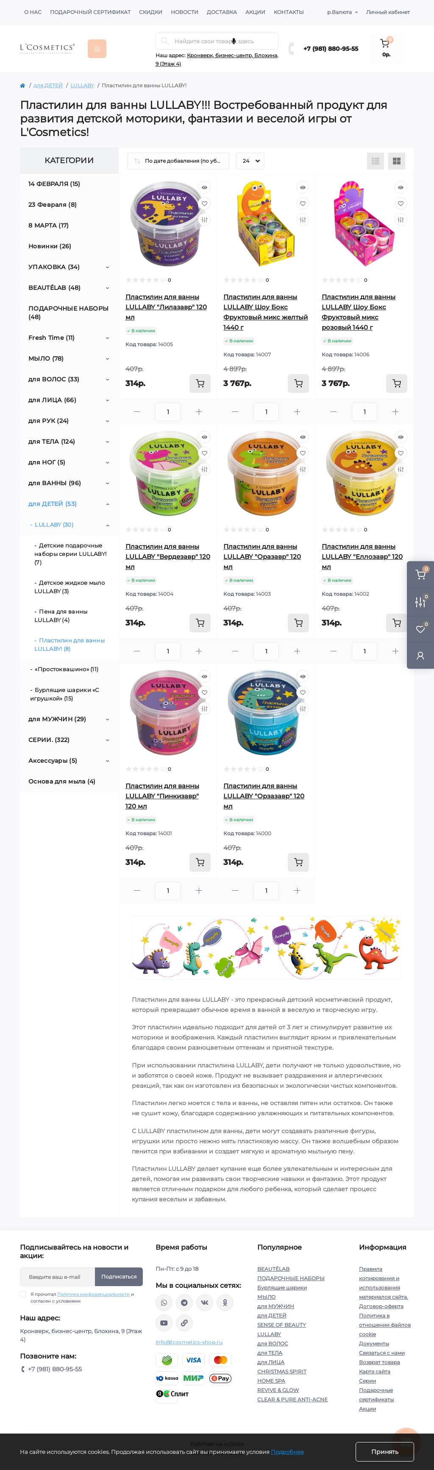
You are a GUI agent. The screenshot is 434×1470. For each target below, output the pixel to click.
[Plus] (199, 411)
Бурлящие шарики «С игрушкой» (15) (64, 694)
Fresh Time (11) (51, 338)
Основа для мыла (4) (62, 781)
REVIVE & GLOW (278, 1390)
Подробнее (287, 1451)
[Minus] (137, 411)
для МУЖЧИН (275, 1306)
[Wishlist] (204, 203)
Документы (374, 1343)
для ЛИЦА (270, 1362)
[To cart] (200, 383)
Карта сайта (374, 1371)
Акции (255, 12)
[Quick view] (204, 187)
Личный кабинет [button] (388, 12)
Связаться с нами (382, 1353)
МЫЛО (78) (46, 358)
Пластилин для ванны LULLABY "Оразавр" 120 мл (262, 556)
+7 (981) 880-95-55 (330, 49)
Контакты (289, 12)
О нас (33, 12)
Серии (367, 1381)
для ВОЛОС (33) (53, 379)
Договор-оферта (381, 1306)
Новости (184, 12)
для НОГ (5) (46, 462)
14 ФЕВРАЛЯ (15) (54, 184)
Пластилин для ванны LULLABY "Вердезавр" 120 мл (167, 556)
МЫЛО (266, 1297)
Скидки (150, 12)
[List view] (375, 161)
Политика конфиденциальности (93, 1294)
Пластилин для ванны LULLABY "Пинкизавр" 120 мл (162, 796)
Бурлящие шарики (282, 1287)
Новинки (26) (50, 246)
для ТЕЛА (269, 1353)
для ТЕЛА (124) (51, 441)
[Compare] (204, 219)
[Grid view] (396, 161)
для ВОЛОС (272, 1343)
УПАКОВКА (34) (54, 267)
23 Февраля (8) (52, 204)
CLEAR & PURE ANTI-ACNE (292, 1399)
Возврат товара (379, 1362)
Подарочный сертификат (90, 12)
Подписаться (118, 1276)
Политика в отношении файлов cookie (385, 1324)
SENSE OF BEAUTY (281, 1325)
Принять (384, 1452)
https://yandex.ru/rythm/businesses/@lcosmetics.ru (184, 1323)
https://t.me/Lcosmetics (184, 1302)
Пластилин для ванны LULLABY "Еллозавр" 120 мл (362, 556)
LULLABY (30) (54, 524)
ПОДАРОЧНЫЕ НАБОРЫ (291, 1278)
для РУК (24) (48, 421)
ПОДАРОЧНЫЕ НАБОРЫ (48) (68, 313)
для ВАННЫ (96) (54, 483)
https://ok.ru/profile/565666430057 (225, 1302)
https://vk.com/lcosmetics (205, 1302)
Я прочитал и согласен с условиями (82, 1297)
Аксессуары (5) (52, 760)
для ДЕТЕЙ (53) (52, 504)
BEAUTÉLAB (273, 1269)
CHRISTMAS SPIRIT (281, 1371)
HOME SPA (271, 1381)
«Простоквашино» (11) (66, 669)
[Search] (165, 41)
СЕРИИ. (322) (49, 740)
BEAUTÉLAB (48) (54, 288)
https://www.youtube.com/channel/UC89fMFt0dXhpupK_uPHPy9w (164, 1323)
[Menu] (97, 48)
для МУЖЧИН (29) (57, 719)
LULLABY (82, 85)
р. (339, 12)
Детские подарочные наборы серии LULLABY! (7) (70, 554)
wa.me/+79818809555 (164, 1302)
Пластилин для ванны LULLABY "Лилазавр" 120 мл (166, 307)
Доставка (222, 12)
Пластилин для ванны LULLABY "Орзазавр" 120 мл (263, 796)
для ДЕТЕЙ (48, 85)
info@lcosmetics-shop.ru (189, 1342)
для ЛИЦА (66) (52, 400)
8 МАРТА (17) (48, 225)
